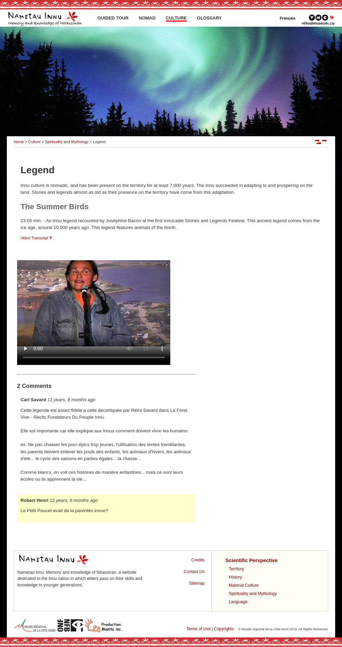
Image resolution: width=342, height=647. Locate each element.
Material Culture (244, 585)
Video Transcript (36, 238)
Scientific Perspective (251, 560)
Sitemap (197, 583)
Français (287, 18)
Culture (34, 142)
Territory (236, 569)
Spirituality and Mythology (66, 142)
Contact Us (194, 571)
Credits (198, 560)
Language (238, 601)
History (235, 577)
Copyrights (224, 628)
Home (19, 142)
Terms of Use (198, 628)
